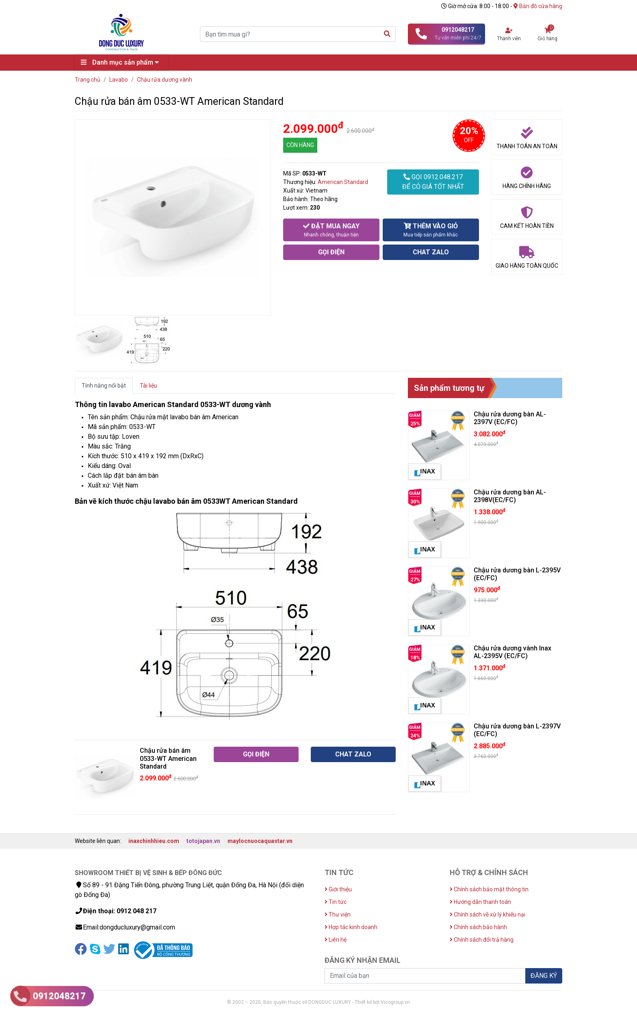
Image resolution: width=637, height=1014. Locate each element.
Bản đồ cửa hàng (538, 6)
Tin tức (336, 902)
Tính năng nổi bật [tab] (104, 385)
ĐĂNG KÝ (544, 975)
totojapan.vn (203, 841)
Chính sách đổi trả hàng (482, 939)
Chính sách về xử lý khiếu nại (487, 914)
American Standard (343, 182)
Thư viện (338, 914)
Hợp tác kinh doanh (351, 927)
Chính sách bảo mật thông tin (489, 889)
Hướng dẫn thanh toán (480, 902)
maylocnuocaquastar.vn (260, 841)
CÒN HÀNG (300, 145)
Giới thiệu (338, 889)
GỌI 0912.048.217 (433, 182)
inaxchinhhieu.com (153, 841)
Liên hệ (336, 939)
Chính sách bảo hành (478, 927)
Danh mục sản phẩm (122, 62)
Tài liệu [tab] (148, 385)
